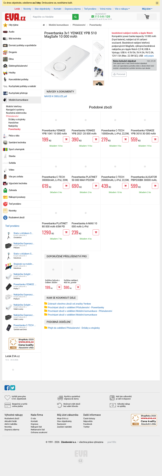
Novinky (27, 9)
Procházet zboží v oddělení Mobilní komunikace (72, 314)
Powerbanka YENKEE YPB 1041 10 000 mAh (54, 132)
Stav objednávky (42, 9)
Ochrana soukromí (39, 432)
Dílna (11, 59)
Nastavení (61, 424)
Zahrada (13, 190)
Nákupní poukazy (17, 197)
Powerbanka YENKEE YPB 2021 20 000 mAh (84, 132)
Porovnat (119, 74)
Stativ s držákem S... (23, 233)
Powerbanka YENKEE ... (25, 284)
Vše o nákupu (121, 9)
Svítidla (12, 163)
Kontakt (57, 9)
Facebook (87, 424)
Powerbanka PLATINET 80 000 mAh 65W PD (54, 225)
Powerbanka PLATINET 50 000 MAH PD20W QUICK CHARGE (84, 180)
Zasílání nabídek (64, 427)
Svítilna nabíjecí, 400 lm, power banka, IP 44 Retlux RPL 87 (71, 283)
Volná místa (105, 9)
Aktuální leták (11, 421)
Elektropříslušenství (18, 65)
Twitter (86, 427)
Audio (11, 31)
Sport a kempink (16, 149)
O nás (33, 418)
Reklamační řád (38, 430)
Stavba (12, 156)
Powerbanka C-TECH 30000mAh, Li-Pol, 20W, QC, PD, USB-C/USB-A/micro (55, 181)
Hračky (12, 72)
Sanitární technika (17, 142)
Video (11, 169)
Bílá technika (15, 38)
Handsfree (13, 122)
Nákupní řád (36, 427)
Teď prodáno (90, 9)
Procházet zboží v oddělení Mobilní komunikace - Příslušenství (80, 311)
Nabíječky (13, 126)
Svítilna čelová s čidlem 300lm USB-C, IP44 (52, 282)
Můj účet (146, 9)
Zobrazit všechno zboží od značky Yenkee (69, 303)
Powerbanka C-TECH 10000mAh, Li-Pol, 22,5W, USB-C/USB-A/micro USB (115, 133)
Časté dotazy (89, 418)
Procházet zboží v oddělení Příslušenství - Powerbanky (76, 307)
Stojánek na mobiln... (24, 264)
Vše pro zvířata (16, 176)
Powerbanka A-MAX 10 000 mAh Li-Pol (84, 225)
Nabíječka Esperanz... (24, 243)
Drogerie (13, 52)
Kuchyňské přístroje (18, 93)
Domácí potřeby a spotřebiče (22, 45)
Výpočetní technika (18, 183)
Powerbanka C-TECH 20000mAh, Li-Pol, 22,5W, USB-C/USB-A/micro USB (115, 180)
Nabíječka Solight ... (23, 274)
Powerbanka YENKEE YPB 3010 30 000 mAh (143, 132)
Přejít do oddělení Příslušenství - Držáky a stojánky (74, 328)
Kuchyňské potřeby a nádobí (22, 86)
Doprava (34, 424)
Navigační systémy (15, 109)
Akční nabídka (11, 424)
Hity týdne (13, 25)
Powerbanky (14, 129)
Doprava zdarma (73, 9)
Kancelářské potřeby (18, 79)
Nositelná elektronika (16, 113)
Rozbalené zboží (16, 217)
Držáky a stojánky (16, 119)
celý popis (149, 56)
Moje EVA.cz (62, 418)
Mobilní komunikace (18, 100)
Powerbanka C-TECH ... (25, 325)
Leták (17, 9)
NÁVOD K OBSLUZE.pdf (55, 96)
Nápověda (87, 421)
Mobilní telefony (14, 106)
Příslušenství (12, 116)
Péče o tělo (14, 135)
